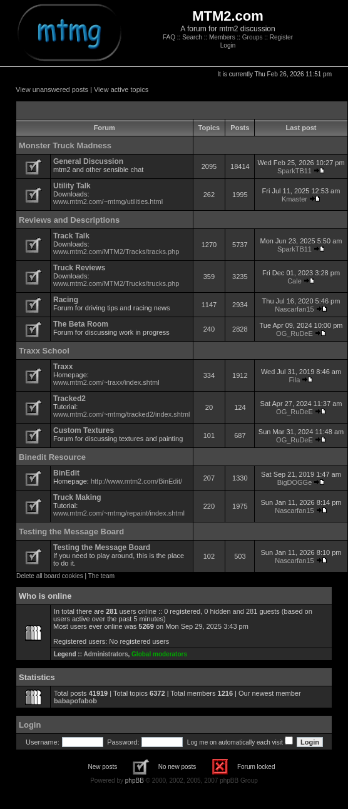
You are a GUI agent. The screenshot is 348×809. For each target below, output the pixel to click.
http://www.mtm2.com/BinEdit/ (136, 481)
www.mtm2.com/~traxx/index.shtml (106, 382)
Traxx (63, 366)
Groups (252, 37)
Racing (65, 299)
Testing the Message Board (71, 531)
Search (192, 37)
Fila (294, 380)
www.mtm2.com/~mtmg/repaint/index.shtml (119, 513)
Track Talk (71, 236)
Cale (294, 281)
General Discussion (88, 161)
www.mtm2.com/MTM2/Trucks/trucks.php (116, 283)
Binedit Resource (52, 457)
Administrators (105, 654)
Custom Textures (83, 430)
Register (281, 37)
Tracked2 (69, 398)
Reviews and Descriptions (69, 220)
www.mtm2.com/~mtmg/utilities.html (108, 201)
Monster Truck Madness (65, 145)
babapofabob (75, 701)
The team (101, 575)
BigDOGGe (294, 482)
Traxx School (44, 350)
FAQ (169, 37)
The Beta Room (80, 324)
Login (227, 45)
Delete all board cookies (49, 575)
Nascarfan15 (294, 309)
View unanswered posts (52, 89)
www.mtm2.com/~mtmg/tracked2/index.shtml (121, 414)
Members (222, 37)
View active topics (121, 89)
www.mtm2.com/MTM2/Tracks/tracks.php (116, 251)
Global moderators (159, 654)
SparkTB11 (294, 171)
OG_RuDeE (294, 333)
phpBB (134, 780)
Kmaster (294, 199)
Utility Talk (72, 185)
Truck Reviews (79, 267)
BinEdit (66, 473)
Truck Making (77, 497)
